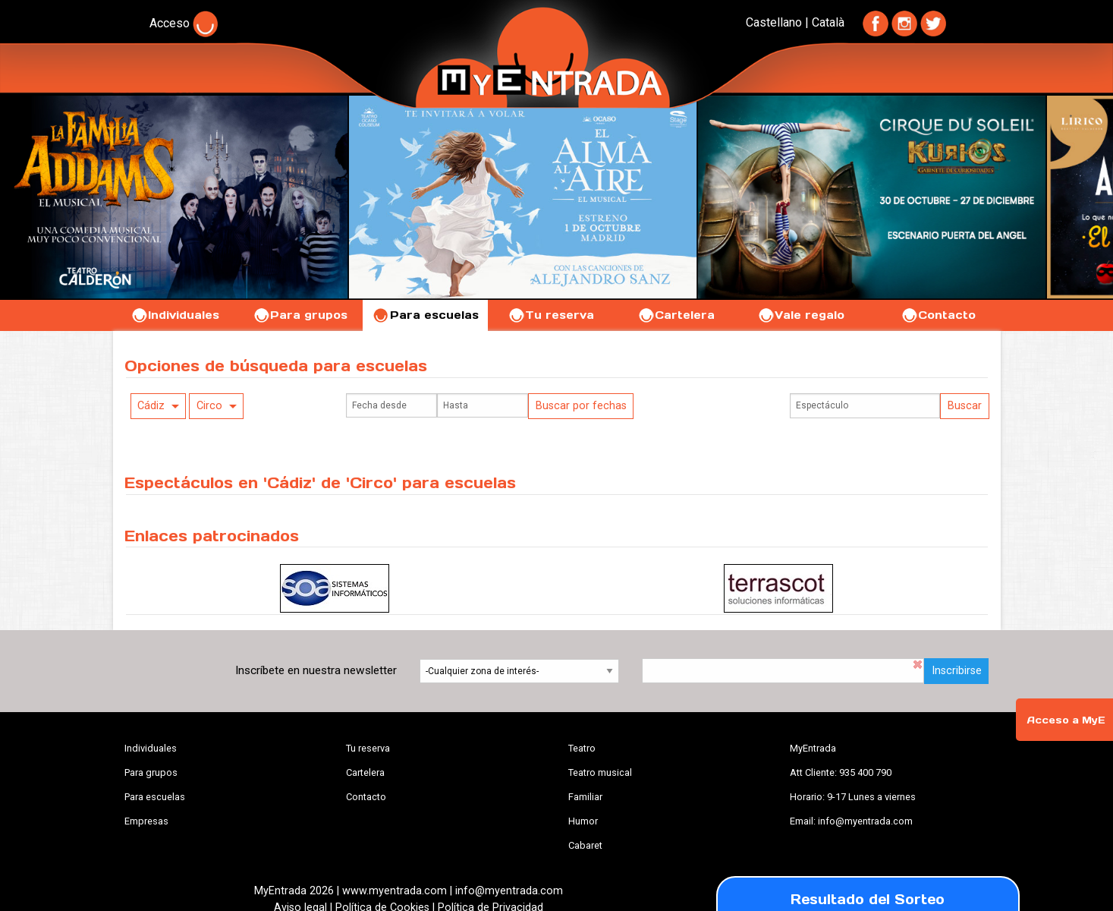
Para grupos (300, 315)
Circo (209, 405)
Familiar (585, 796)
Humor (583, 821)
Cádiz (151, 405)
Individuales (174, 315)
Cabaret (585, 845)
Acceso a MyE (1066, 720)
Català (828, 22)
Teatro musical (600, 772)
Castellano (774, 22)
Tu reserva (551, 315)
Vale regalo (800, 315)
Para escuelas (426, 315)
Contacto (938, 315)
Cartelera (676, 315)
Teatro (582, 748)
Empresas (146, 821)
